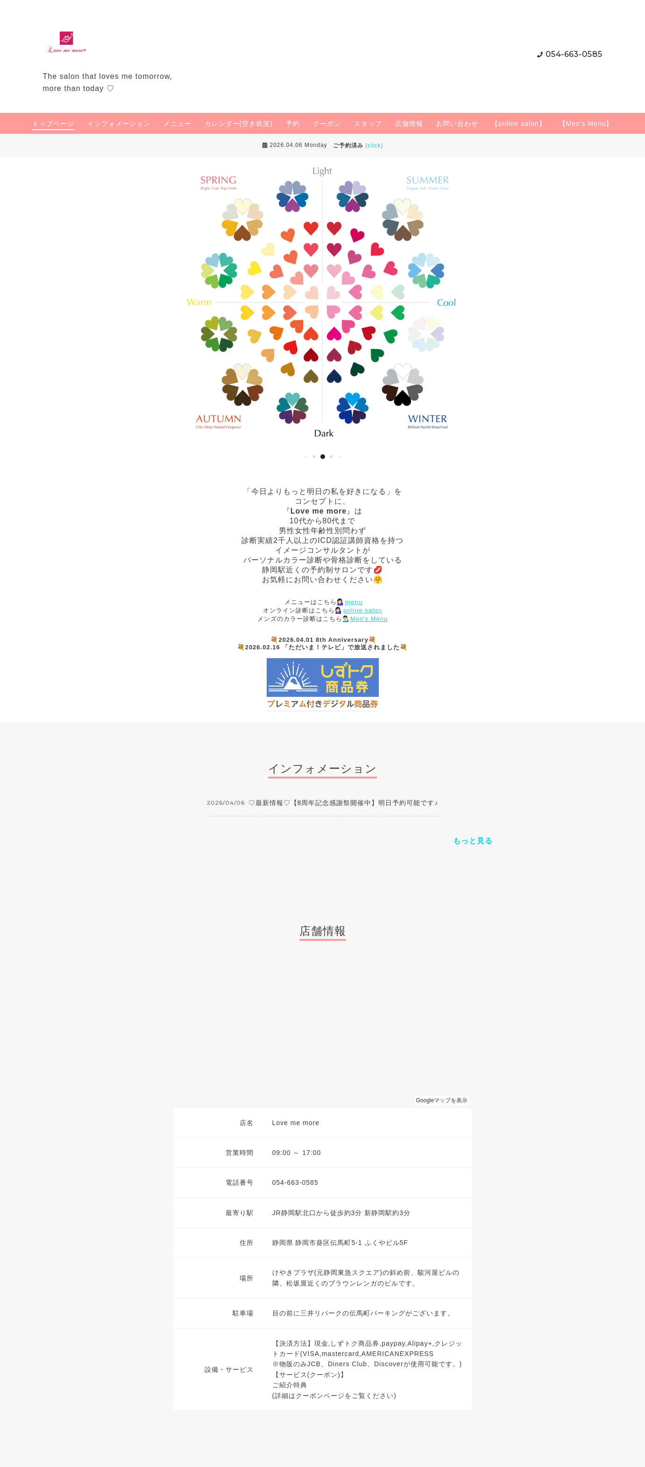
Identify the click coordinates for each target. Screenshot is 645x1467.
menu (353, 601)
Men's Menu (369, 618)
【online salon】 (518, 123)
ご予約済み (358, 145)
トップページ (53, 123)
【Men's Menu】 (586, 123)
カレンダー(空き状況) (239, 123)
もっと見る (473, 841)
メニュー (177, 123)
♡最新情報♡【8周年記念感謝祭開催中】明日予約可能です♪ (343, 803)
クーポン (327, 123)
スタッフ (368, 123)
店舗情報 (409, 123)
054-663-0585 (574, 54)
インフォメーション (118, 123)
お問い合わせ (457, 123)
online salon (362, 610)
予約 (293, 123)
